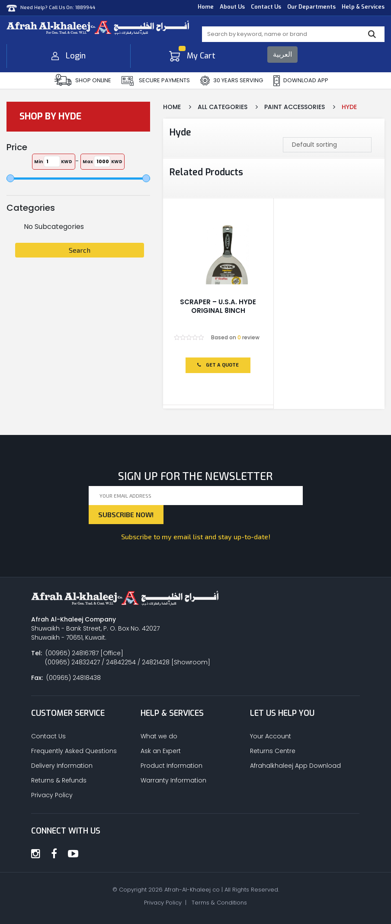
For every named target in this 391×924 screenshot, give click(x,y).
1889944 (84, 7)
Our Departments (311, 6)
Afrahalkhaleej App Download (295, 765)
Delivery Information (62, 765)
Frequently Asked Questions (74, 751)
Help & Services (363, 6)
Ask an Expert (161, 751)
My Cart (192, 56)
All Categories (222, 107)
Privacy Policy (52, 795)
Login (68, 56)
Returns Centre (272, 751)
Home (206, 6)
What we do (159, 736)
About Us (232, 6)
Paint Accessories (294, 107)
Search (79, 250)
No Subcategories (54, 227)
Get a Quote (218, 365)
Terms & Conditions (219, 902)
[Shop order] (327, 144)
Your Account (270, 736)
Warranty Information (173, 780)
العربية (282, 54)
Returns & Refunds (59, 780)
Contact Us (266, 6)
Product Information (171, 765)
